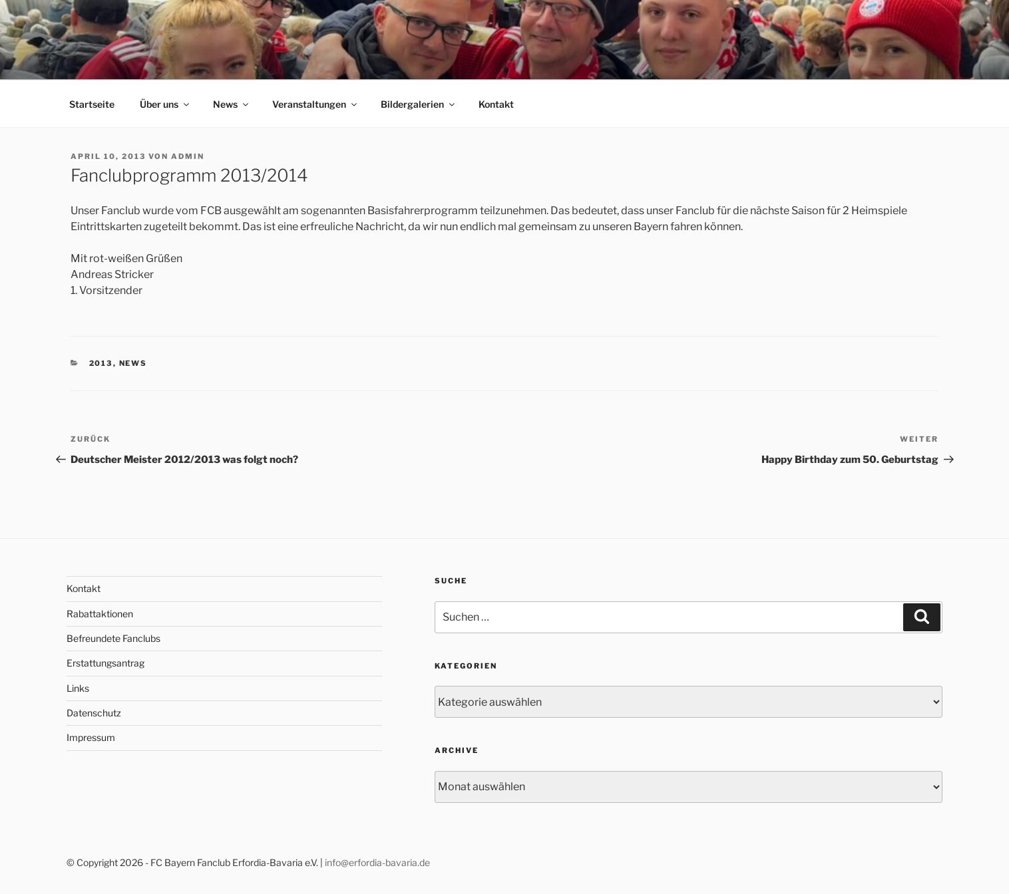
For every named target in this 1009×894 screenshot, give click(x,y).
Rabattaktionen (100, 613)
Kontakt (496, 104)
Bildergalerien (419, 104)
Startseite (91, 104)
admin (187, 156)
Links (78, 688)
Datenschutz (94, 712)
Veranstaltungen (315, 104)
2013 (101, 363)
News (231, 104)
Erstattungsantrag (105, 663)
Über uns (165, 104)
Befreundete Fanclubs (113, 638)
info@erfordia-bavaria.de (377, 862)
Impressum (91, 737)
